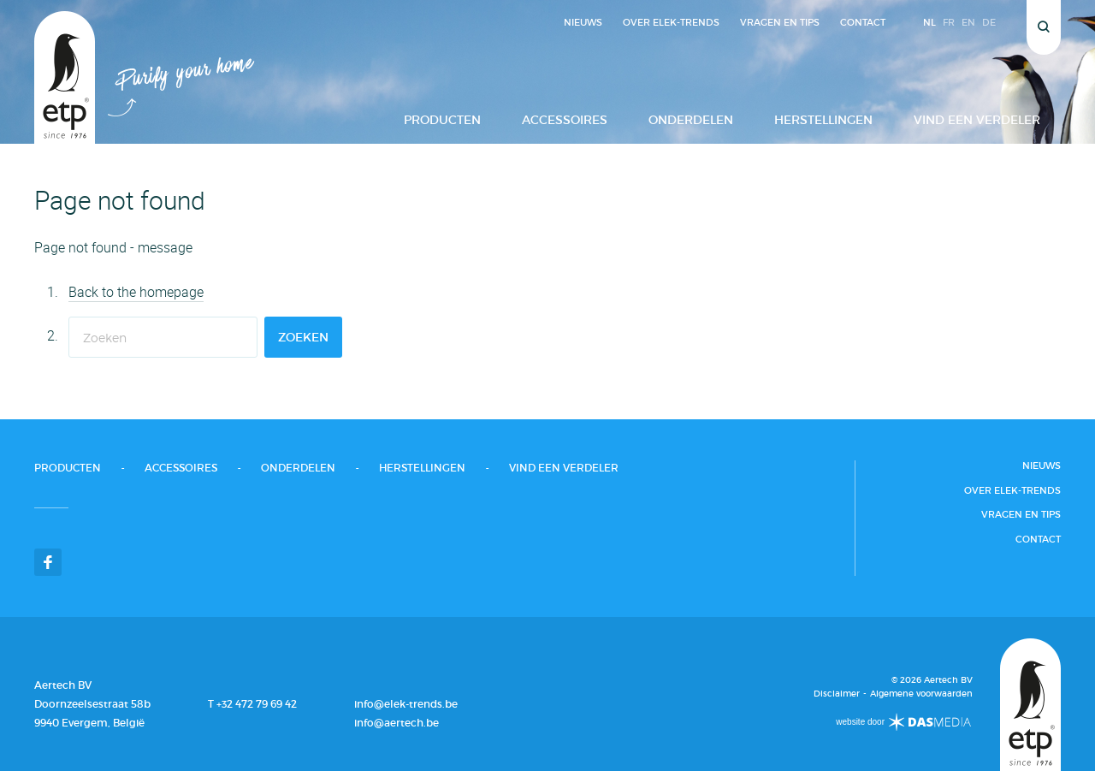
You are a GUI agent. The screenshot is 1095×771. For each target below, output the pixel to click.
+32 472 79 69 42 (256, 703)
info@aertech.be (396, 722)
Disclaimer (837, 694)
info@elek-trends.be (406, 703)
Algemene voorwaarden (921, 694)
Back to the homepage (136, 291)
